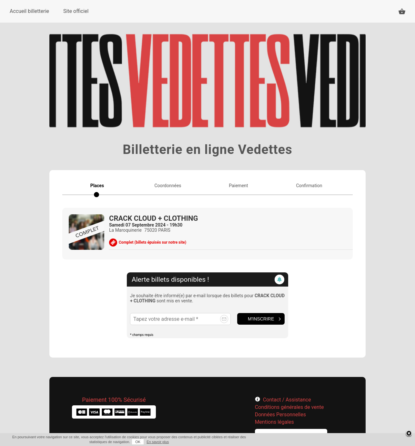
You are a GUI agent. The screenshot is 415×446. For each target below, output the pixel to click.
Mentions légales (274, 422)
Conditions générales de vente (289, 407)
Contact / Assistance (287, 400)
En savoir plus (158, 442)
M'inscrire (261, 318)
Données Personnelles (280, 414)
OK (137, 442)
